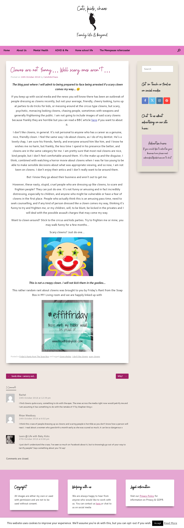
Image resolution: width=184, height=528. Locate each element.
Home (6, 50)
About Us (21, 50)
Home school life (84, 50)
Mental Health (40, 50)
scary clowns (94, 356)
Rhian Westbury (27, 415)
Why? (122, 376)
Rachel (22, 394)
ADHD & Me (61, 50)
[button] (179, 50)
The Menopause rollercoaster (115, 50)
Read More (170, 523)
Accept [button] (157, 523)
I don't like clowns (80, 356)
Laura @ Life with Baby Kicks (34, 436)
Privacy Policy (147, 495)
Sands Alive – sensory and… (21, 376)
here (94, 120)
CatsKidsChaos (50, 76)
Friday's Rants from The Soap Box (34, 356)
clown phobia (65, 356)
